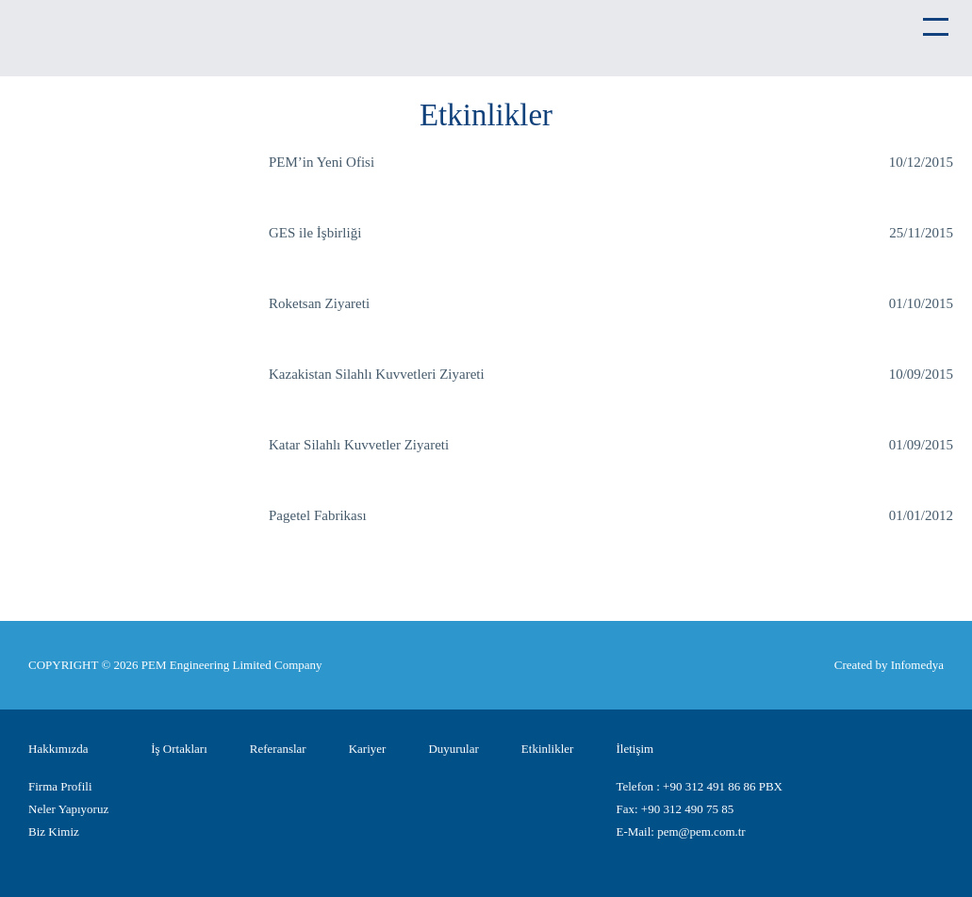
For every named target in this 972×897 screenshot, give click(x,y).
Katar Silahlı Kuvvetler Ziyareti (359, 444)
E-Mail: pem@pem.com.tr (680, 831)
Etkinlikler (547, 748)
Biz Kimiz (53, 831)
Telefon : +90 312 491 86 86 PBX (699, 786)
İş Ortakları (179, 748)
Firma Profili (60, 786)
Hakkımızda (58, 748)
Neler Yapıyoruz (68, 809)
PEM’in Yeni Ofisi (321, 162)
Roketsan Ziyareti (319, 303)
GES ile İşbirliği (315, 232)
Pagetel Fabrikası (318, 515)
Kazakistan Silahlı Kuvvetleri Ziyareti (377, 374)
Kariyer (368, 748)
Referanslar (278, 748)
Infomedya (917, 665)
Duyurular (453, 748)
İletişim (634, 748)
